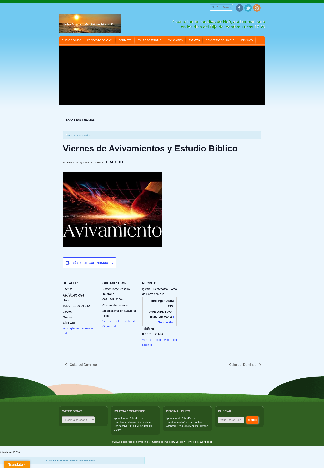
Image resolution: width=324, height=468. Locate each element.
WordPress (206, 442)
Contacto (125, 40)
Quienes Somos (71, 40)
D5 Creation (178, 442)
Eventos (194, 40)
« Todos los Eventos (79, 120)
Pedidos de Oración (100, 40)
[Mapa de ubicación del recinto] (203, 303)
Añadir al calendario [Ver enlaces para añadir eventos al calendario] (90, 263)
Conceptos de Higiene (220, 40)
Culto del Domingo (83, 364)
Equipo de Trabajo (149, 40)
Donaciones (175, 40)
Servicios (246, 40)
